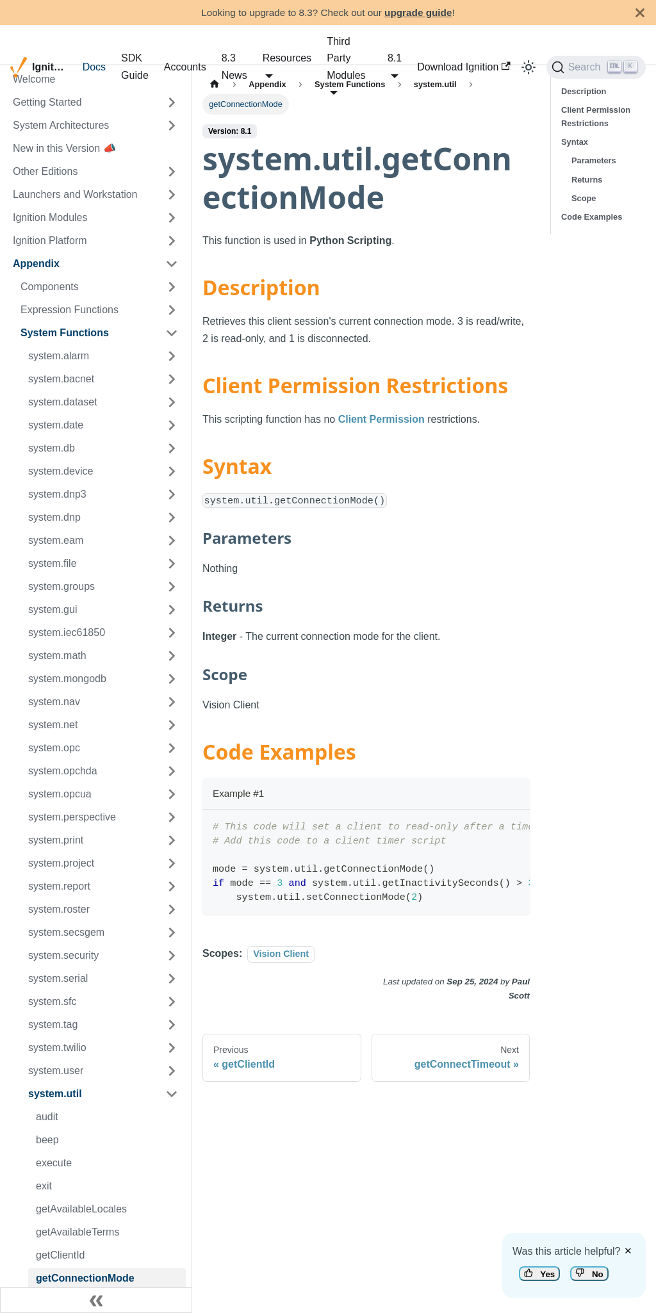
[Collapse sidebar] (96, 1300)
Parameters (593, 160)
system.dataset (62, 401)
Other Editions (45, 171)
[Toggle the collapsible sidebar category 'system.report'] (172, 886)
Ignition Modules (50, 217)
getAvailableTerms (77, 1232)
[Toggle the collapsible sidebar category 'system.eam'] (172, 540)
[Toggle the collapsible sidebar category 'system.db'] (172, 448)
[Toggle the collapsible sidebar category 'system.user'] (172, 1071)
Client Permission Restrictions (595, 116)
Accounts (185, 66)
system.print (55, 840)
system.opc (54, 747)
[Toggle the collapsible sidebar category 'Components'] (172, 287)
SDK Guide (135, 66)
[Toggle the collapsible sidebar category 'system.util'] (172, 1094)
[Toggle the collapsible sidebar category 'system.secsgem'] (172, 932)
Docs (94, 66)
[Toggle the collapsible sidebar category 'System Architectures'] (172, 125)
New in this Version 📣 (64, 148)
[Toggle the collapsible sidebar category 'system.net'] (172, 725)
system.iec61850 (66, 632)
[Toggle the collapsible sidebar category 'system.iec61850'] (172, 633)
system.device (60, 471)
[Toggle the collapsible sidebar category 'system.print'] (172, 840)
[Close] (640, 12)
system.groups (61, 586)
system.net (53, 724)
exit (44, 1185)
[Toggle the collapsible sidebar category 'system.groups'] (172, 586)
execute (54, 1162)
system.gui (52, 609)
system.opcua (60, 793)
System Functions (64, 332)
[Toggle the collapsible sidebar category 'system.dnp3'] (172, 494)
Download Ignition (464, 66)
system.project (61, 863)
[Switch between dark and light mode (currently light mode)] (528, 67)
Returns (586, 179)
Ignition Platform (50, 240)
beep (47, 1139)
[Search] (596, 67)
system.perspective (72, 816)
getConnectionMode (85, 1278)
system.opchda (62, 770)
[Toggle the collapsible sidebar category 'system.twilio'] (172, 1048)
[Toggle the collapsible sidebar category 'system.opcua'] (172, 794)
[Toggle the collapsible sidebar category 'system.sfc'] (172, 1001)
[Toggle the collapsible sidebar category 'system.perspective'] (172, 817)
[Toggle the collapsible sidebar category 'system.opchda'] (172, 771)
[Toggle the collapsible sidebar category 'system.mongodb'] (172, 679)
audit (47, 1116)
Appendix (36, 263)
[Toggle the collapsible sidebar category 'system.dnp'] (172, 517)
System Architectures (61, 125)
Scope (583, 198)
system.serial (58, 978)
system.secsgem (66, 932)
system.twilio (57, 1047)
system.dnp (54, 517)
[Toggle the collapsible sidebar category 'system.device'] (172, 471)
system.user (55, 1070)
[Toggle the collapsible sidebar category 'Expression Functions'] (172, 310)
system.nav (54, 701)
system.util (55, 1093)
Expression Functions (69, 309)
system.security (63, 955)
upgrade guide (418, 12)
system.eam (55, 540)
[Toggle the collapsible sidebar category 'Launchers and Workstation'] (172, 194)
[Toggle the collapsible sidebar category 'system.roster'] (172, 909)
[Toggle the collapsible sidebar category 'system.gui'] (172, 609)
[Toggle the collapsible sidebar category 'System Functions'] (172, 333)
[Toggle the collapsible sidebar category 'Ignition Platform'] (172, 241)
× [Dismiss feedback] (628, 1250)
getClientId (60, 1255)
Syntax (574, 142)
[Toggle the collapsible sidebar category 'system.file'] (172, 563)
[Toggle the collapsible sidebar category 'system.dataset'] (172, 402)
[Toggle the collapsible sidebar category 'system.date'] (172, 425)
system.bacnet (61, 378)
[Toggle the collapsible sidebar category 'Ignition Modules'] (172, 218)
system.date (55, 425)
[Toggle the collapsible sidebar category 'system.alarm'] (172, 356)
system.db (51, 448)
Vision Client (281, 954)
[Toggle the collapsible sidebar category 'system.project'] (172, 863)
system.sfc (52, 1001)
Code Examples (591, 217)
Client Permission (381, 419)
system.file (52, 563)
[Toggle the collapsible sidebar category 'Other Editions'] (172, 171)
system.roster (59, 909)
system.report (59, 886)
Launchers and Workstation (75, 194)
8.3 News (234, 66)
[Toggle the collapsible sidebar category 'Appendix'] (172, 264)
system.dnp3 (57, 494)
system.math (57, 655)
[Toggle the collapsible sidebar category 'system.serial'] (172, 978)
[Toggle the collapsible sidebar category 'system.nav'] (172, 702)
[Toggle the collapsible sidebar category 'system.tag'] (172, 1025)
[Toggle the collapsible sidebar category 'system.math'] (172, 656)
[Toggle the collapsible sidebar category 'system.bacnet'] (172, 379)
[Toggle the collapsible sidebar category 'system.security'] (172, 955)
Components (49, 286)
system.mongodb (67, 678)
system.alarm (58, 355)
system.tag (53, 1024)
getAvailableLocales (81, 1208)
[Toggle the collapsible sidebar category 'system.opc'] (172, 748)
